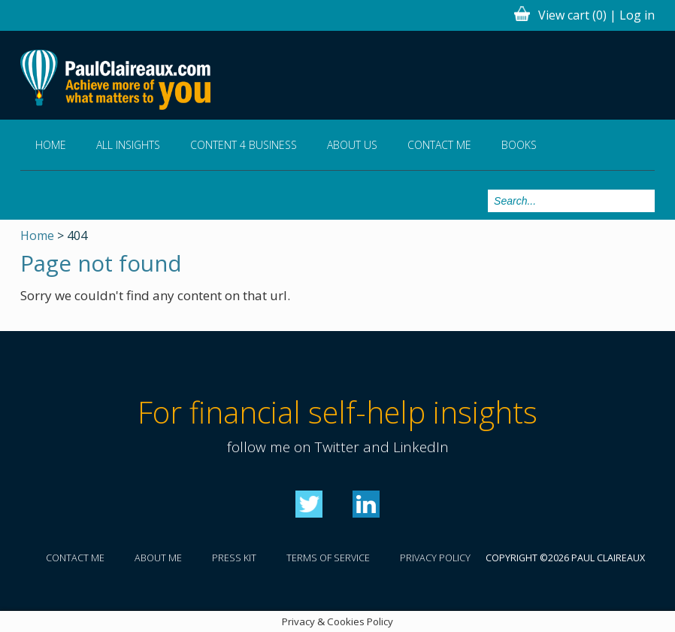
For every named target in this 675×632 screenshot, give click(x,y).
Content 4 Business (243, 145)
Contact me (439, 145)
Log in (637, 15)
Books (519, 145)
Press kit (234, 557)
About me (158, 557)
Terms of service (328, 557)
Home (50, 145)
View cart (572, 15)
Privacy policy (435, 557)
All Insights (128, 145)
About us (352, 145)
